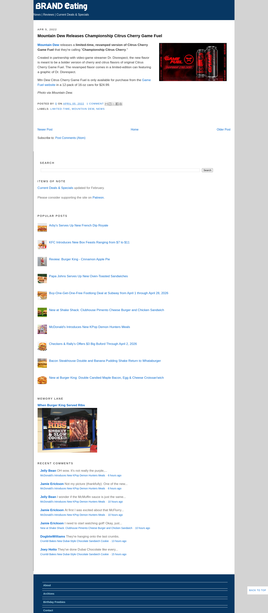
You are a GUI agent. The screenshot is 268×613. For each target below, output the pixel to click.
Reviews (48, 14)
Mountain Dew (48, 45)
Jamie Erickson (52, 484)
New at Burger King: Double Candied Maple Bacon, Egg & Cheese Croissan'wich (106, 377)
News (37, 14)
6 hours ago (114, 475)
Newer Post (45, 129)
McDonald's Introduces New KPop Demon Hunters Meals (89, 327)
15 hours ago (118, 554)
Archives (48, 593)
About (47, 585)
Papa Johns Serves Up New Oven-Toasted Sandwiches (88, 276)
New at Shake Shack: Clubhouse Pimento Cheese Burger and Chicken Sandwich (106, 310)
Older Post (224, 129)
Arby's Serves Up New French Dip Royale (78, 225)
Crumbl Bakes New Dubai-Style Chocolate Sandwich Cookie (74, 541)
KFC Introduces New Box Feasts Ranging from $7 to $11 (89, 242)
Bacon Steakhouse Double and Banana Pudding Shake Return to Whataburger (105, 361)
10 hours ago (115, 501)
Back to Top (257, 590)
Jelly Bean (48, 470)
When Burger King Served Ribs (61, 405)
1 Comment (95, 103)
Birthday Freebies (54, 602)
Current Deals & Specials (72, 14)
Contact (48, 610)
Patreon (98, 197)
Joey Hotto (48, 549)
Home (135, 129)
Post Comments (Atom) (70, 137)
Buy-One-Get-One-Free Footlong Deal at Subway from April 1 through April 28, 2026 (108, 293)
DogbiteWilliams (52, 536)
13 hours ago (118, 541)
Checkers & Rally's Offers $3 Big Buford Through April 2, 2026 (93, 344)
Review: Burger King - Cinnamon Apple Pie (79, 259)
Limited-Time (60, 108)
